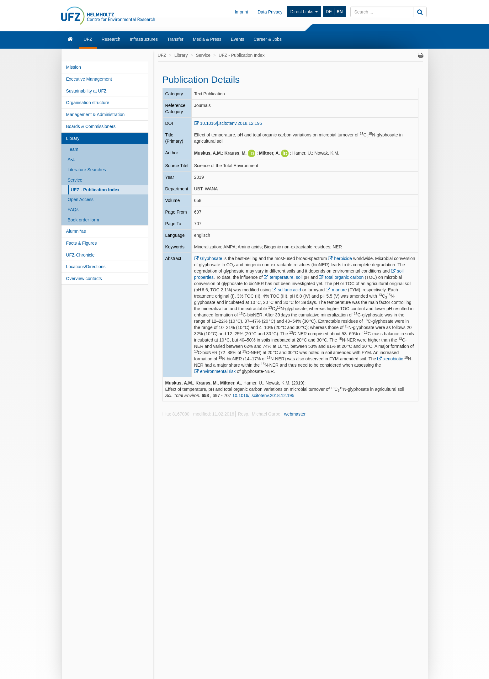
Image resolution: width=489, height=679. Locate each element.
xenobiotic (393, 358)
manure (339, 289)
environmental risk (218, 371)
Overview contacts (84, 278)
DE (329, 11)
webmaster (295, 413)
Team (73, 149)
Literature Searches (87, 169)
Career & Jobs (268, 39)
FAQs (73, 209)
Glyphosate (211, 258)
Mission (73, 67)
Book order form (83, 219)
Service (75, 180)
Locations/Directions (86, 266)
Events (237, 39)
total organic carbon (344, 277)
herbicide (343, 258)
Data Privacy (270, 11)
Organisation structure (87, 102)
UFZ (88, 39)
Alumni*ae (76, 231)
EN (340, 11)
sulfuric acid (289, 289)
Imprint (241, 11)
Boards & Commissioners (91, 126)
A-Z (71, 159)
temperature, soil (286, 277)
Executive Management (89, 79)
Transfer (175, 39)
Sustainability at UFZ (86, 90)
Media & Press (207, 39)
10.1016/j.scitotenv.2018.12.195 (231, 123)
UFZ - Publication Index (95, 189)
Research (111, 39)
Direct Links (304, 11)
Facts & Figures (81, 243)
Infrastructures (144, 39)
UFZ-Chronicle (80, 254)
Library (73, 138)
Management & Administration (95, 114)
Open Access (81, 199)
